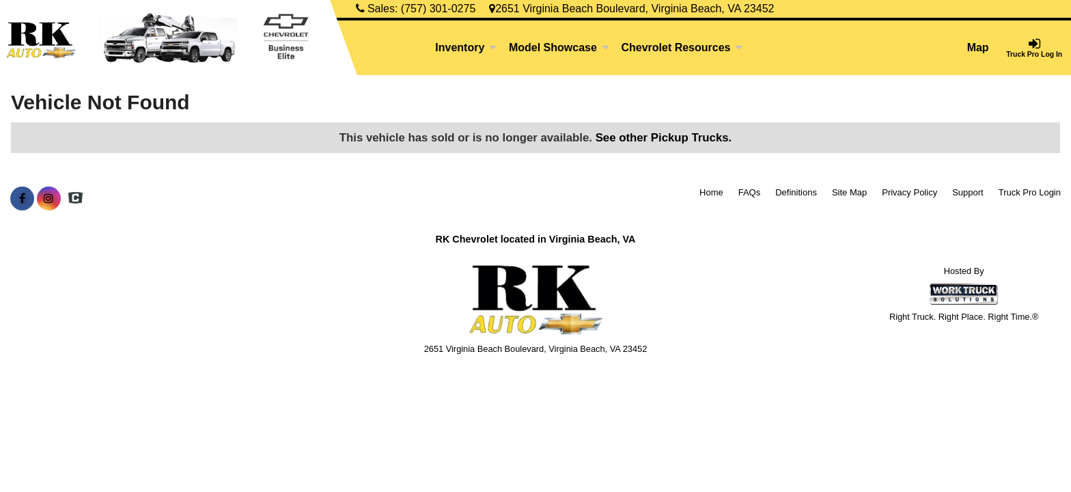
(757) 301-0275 (438, 8)
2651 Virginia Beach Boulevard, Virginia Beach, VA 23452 (631, 8)
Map (978, 47)
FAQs (749, 192)
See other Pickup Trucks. (664, 137)
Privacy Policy (909, 192)
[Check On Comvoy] (75, 198)
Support (968, 192)
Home (711, 192)
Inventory (466, 47)
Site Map (849, 192)
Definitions (796, 192)
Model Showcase (559, 47)
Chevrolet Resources (681, 47)
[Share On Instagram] (49, 198)
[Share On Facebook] (22, 198)
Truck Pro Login (1030, 192)
